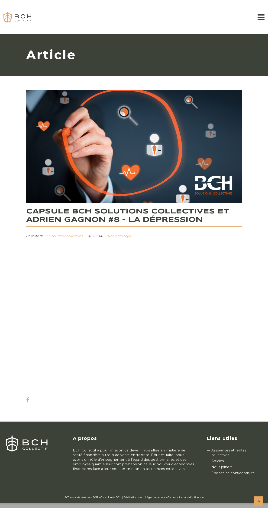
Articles (217, 461)
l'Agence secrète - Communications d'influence (174, 497)
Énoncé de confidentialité (233, 473)
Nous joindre (222, 467)
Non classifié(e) (119, 236)
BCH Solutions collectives (63, 236)
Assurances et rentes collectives (228, 452)
